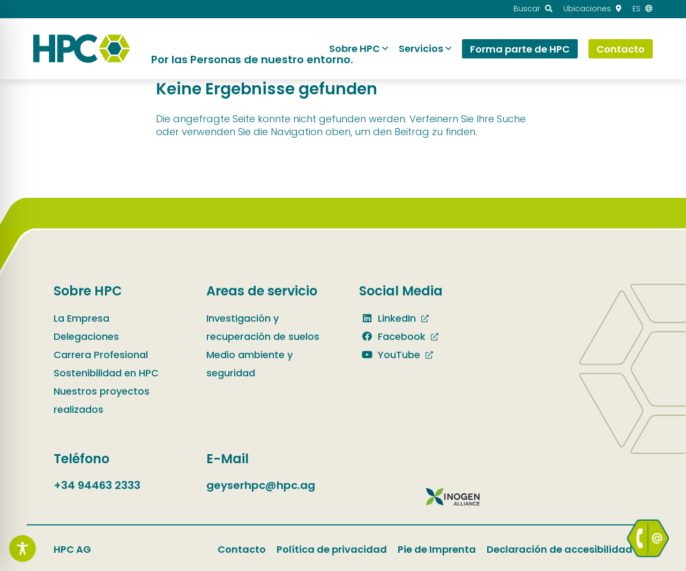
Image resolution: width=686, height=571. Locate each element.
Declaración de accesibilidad (559, 549)
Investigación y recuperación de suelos (262, 327)
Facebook (392, 336)
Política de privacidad (332, 549)
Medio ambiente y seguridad (249, 364)
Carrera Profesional (101, 354)
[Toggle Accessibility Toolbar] (22, 548)
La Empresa (81, 318)
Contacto (242, 549)
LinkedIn (387, 318)
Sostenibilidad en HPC (106, 373)
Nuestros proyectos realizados (102, 400)
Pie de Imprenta (437, 549)
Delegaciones (86, 336)
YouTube (389, 354)
